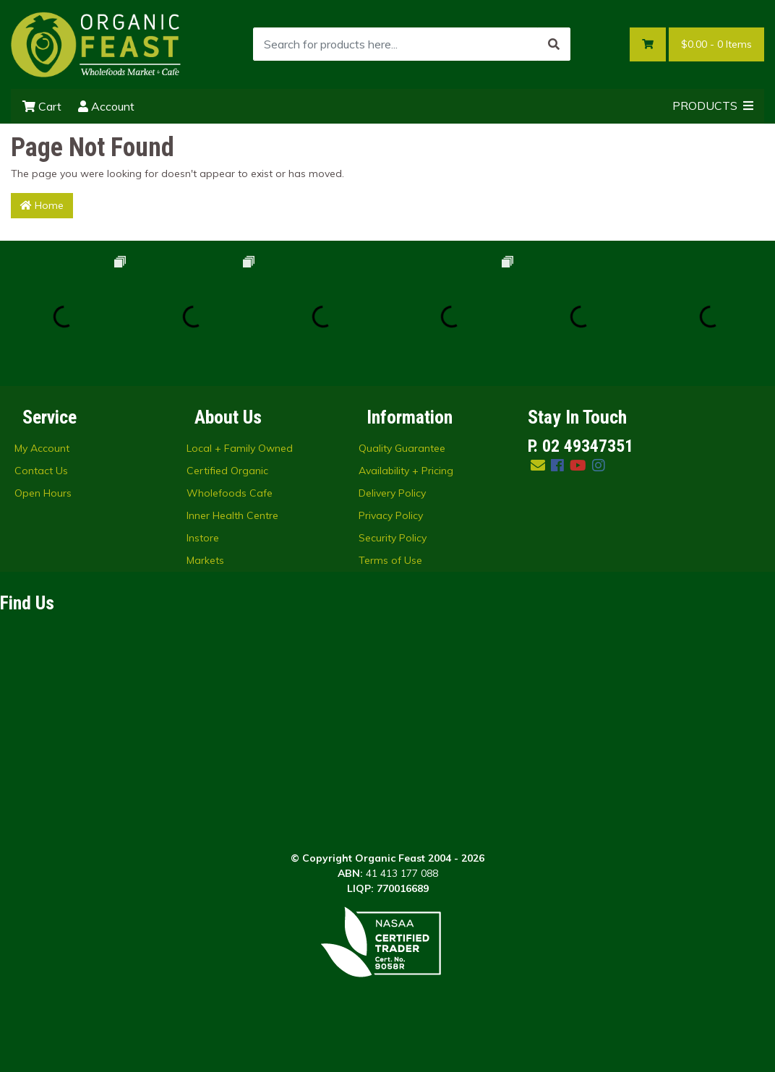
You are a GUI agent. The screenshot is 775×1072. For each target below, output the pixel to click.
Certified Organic (227, 470)
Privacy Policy (391, 515)
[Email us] (538, 465)
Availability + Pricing (406, 470)
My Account (41, 448)
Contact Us (41, 470)
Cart (41, 106)
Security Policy (393, 537)
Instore (203, 537)
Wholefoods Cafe (230, 492)
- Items (716, 44)
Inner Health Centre (232, 515)
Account (106, 106)
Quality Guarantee (402, 448)
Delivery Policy (392, 492)
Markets (205, 560)
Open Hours (43, 492)
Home (42, 205)
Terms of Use (390, 560)
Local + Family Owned (240, 448)
